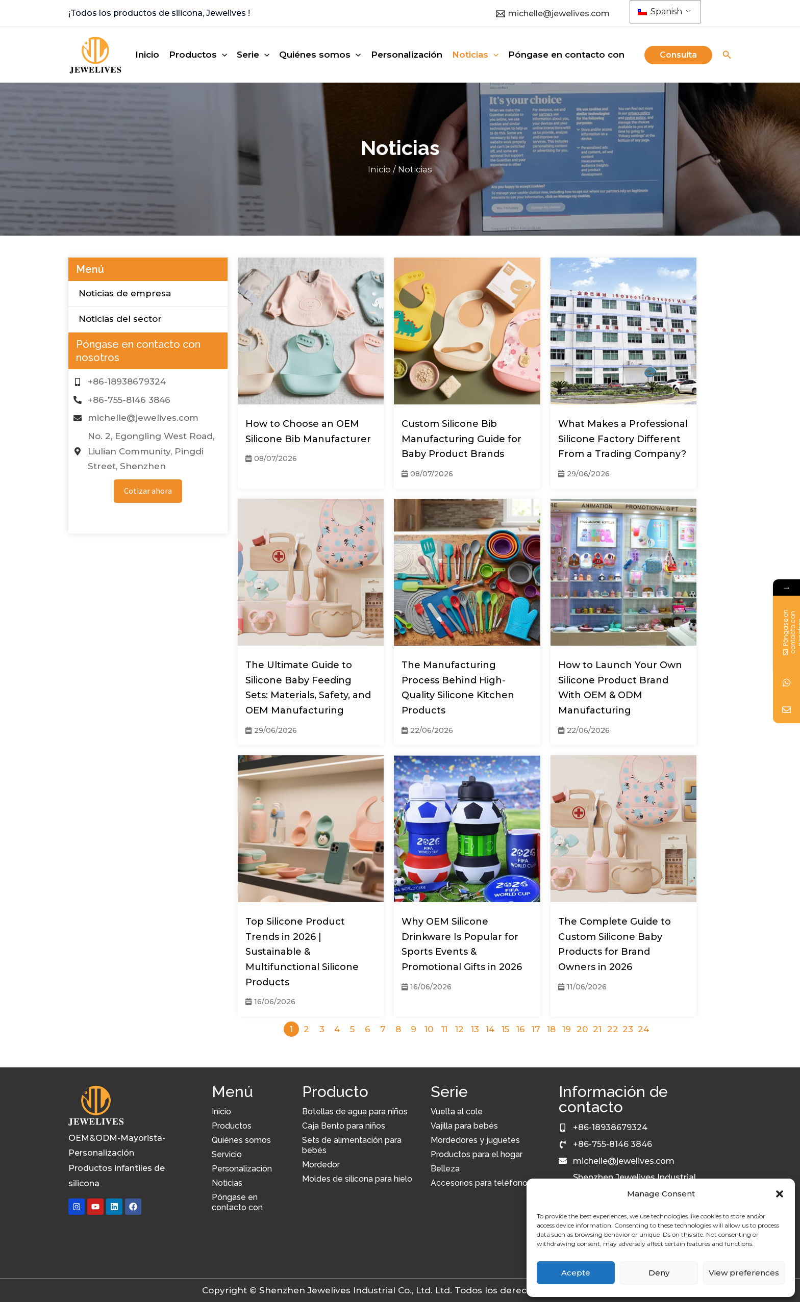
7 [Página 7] (383, 1029)
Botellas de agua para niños (355, 1111)
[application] (222, 54)
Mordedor (321, 1164)
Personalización (242, 1168)
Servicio (227, 1154)
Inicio (379, 169)
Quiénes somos (241, 1140)
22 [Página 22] (612, 1029)
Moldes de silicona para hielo (357, 1179)
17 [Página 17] (536, 1029)
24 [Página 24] (643, 1029)
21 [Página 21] (597, 1029)
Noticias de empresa (125, 293)
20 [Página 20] (582, 1029)
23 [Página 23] (627, 1029)
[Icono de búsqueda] (727, 56)
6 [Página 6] (367, 1029)
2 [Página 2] (306, 1029)
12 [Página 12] (459, 1029)
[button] (779, 1194)
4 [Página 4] (337, 1029)
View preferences (744, 1273)
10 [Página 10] (428, 1029)
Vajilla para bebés (464, 1126)
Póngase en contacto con (237, 1202)
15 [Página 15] (505, 1029)
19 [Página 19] (566, 1029)
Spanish (660, 11)
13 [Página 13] (475, 1029)
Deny (658, 1273)
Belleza (445, 1168)
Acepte (575, 1273)
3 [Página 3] (321, 1029)
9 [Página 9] (413, 1029)
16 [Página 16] (520, 1029)
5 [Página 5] (352, 1029)
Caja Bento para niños (343, 1126)
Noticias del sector (120, 319)
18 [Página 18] (551, 1029)
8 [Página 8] (398, 1029)
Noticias (227, 1183)
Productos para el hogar (476, 1154)
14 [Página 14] (490, 1029)
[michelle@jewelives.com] (553, 13)
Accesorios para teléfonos (481, 1183)
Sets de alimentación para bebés (352, 1145)
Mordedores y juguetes (475, 1140)
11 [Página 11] (444, 1029)
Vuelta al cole (457, 1111)
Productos (232, 1126)
